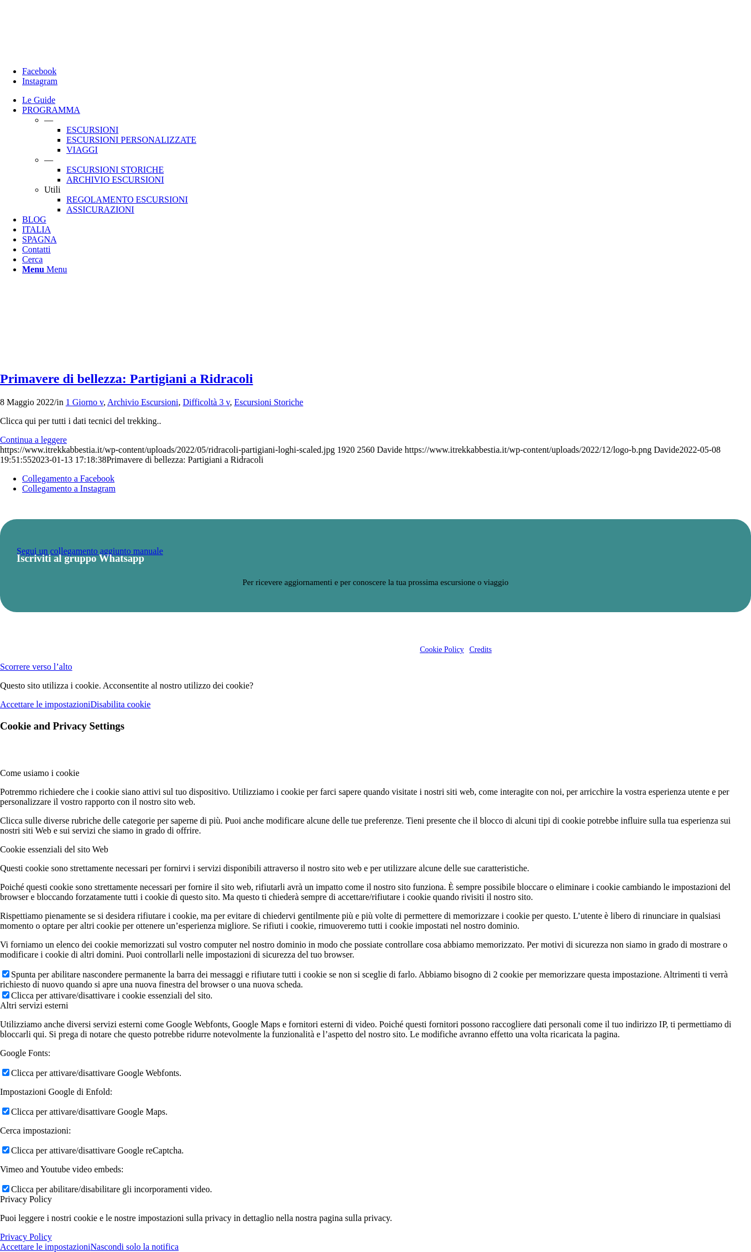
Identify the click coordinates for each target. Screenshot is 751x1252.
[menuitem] (386, 100)
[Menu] (44, 269)
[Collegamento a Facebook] (39, 71)
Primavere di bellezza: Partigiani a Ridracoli (126, 378)
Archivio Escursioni (142, 402)
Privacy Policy (26, 1236)
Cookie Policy (442, 649)
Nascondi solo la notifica (134, 1246)
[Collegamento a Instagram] (40, 81)
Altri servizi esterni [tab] (34, 1005)
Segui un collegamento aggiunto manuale (90, 551)
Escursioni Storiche (268, 402)
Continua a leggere (33, 439)
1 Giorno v (84, 402)
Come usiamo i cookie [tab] (40, 773)
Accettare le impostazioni (45, 704)
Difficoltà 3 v (206, 402)
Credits (481, 649)
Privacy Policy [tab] (26, 1199)
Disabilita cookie (120, 704)
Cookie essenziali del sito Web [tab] (54, 849)
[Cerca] (32, 259)
